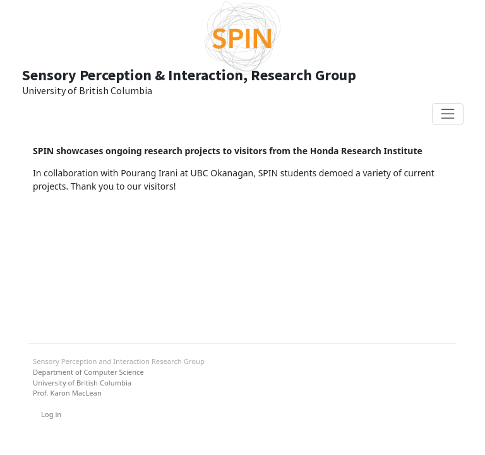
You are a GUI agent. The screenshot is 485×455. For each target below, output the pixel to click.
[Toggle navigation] (447, 114)
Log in (51, 414)
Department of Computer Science (88, 372)
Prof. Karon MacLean (67, 392)
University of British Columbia (82, 382)
